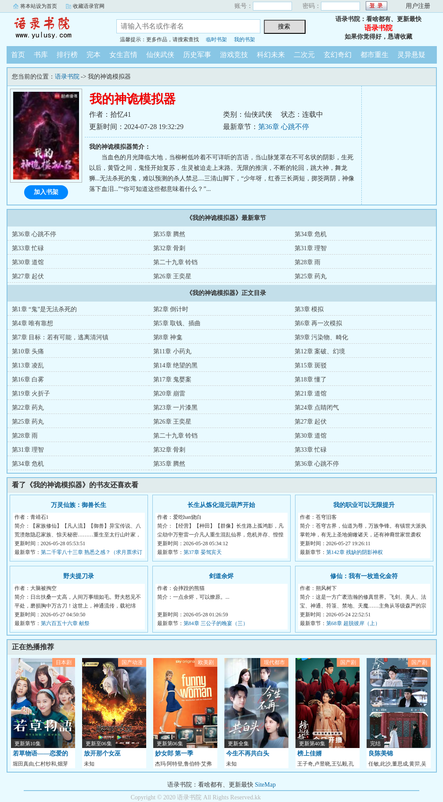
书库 (41, 54)
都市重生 (374, 54)
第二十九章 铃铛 (175, 262)
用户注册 (418, 6)
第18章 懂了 (311, 379)
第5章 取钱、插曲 (177, 323)
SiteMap (265, 784)
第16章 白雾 (28, 379)
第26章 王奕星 (172, 276)
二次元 (304, 54)
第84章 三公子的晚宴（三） (216, 623)
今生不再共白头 (247, 753)
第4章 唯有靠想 (33, 323)
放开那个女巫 (102, 753)
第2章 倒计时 (171, 309)
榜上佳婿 (309, 753)
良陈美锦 (380, 753)
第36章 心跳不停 (283, 126)
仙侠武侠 (160, 54)
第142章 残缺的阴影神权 (354, 552)
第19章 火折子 (31, 393)
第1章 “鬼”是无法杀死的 (44, 309)
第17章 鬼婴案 (172, 379)
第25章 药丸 (311, 276)
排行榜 (67, 54)
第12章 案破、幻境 (320, 351)
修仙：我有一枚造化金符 (364, 576)
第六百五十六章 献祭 (65, 623)
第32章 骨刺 (169, 248)
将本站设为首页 (38, 6)
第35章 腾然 (169, 234)
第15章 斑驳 (311, 365)
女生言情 (123, 54)
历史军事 (197, 54)
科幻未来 (271, 54)
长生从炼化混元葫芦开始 (221, 505)
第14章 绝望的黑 (175, 365)
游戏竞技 (234, 54)
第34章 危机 (311, 234)
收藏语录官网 (88, 6)
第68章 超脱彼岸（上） (353, 623)
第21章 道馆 (311, 393)
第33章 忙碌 (28, 248)
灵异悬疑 (411, 54)
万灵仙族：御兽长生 (78, 505)
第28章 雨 (308, 262)
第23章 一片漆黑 (175, 407)
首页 (18, 54)
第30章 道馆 (28, 262)
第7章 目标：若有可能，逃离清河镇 (60, 337)
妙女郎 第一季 (174, 753)
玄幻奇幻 (338, 54)
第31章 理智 (311, 248)
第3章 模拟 (309, 309)
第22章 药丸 (28, 407)
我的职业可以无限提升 (364, 505)
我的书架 (244, 39)
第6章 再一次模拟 (318, 323)
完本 (93, 54)
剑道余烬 (221, 576)
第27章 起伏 (28, 276)
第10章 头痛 (28, 351)
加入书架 (46, 192)
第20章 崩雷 (169, 393)
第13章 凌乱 (28, 365)
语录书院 (55, 28)
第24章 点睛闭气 (317, 407)
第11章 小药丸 (172, 351)
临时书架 (216, 39)
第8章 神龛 (168, 337)
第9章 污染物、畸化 (322, 337)
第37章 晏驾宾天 (203, 552)
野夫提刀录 (78, 576)
